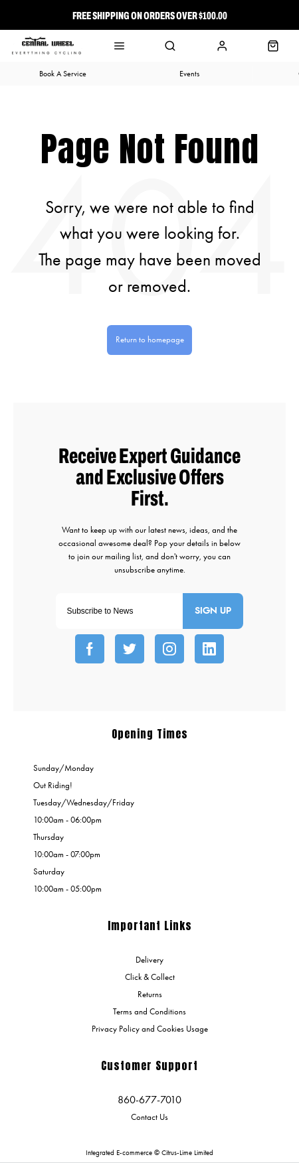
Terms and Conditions (149, 1011)
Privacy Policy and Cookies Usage (150, 1029)
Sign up (213, 611)
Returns (150, 994)
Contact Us (149, 1117)
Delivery (149, 960)
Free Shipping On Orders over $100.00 (149, 15)
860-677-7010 (149, 1099)
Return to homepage (150, 339)
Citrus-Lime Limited (187, 1152)
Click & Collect (150, 977)
